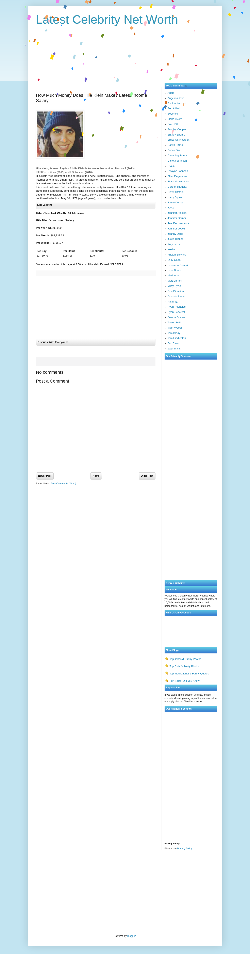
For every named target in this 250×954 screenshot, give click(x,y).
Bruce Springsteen (179, 139)
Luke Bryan (174, 270)
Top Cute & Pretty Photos (185, 666)
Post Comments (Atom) (63, 483)
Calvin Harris (175, 144)
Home (96, 475)
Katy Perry (174, 244)
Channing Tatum (177, 155)
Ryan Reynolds (177, 306)
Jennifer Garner (177, 218)
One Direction (176, 291)
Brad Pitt (173, 124)
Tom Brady (174, 332)
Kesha (171, 249)
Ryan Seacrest (176, 311)
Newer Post (44, 475)
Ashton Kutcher (177, 103)
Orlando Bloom (176, 296)
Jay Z (171, 207)
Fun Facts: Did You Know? (185, 680)
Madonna (173, 275)
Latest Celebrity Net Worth (107, 19)
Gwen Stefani (176, 192)
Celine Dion (174, 150)
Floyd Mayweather (178, 181)
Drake (171, 165)
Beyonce (173, 113)
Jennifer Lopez (176, 228)
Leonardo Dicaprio (178, 265)
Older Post (147, 475)
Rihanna (173, 301)
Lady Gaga (174, 259)
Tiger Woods (175, 327)
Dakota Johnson (177, 160)
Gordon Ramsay (177, 186)
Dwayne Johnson (178, 170)
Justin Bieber (175, 238)
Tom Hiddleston (177, 338)
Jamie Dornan (176, 202)
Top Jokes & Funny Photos (185, 659)
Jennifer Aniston (177, 212)
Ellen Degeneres (177, 176)
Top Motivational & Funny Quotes (189, 673)
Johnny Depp (175, 233)
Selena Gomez (176, 317)
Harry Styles (175, 197)
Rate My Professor (60, 864)
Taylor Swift (174, 322)
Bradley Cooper (177, 129)
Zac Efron (173, 343)
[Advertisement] (125, 56)
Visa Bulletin (42, 864)
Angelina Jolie (176, 98)
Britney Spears (176, 134)
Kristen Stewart (177, 254)
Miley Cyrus (175, 285)
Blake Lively (175, 118)
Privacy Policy (184, 848)
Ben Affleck (174, 108)
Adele (171, 92)
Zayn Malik (174, 348)
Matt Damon (175, 280)
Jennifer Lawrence (178, 223)
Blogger (131, 936)
